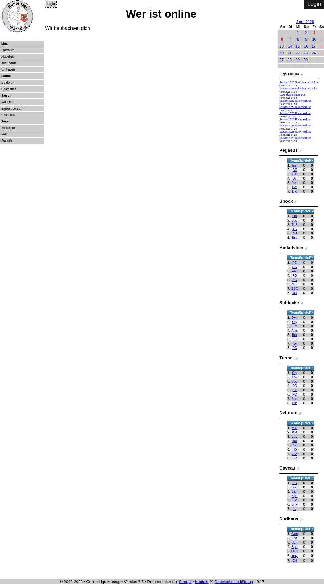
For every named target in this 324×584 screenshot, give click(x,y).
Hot (294, 187)
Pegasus (288, 150)
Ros (295, 445)
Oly (294, 322)
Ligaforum (8, 82)
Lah (294, 491)
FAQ (4, 134)
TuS (294, 224)
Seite (5, 121)
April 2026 (305, 22)
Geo (294, 534)
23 (305, 53)
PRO (294, 551)
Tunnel (286, 357)
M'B (294, 428)
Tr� (294, 556)
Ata (294, 271)
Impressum (8, 128)
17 (313, 46)
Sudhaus (288, 518)
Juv (294, 436)
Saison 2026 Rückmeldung (295, 100)
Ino (294, 441)
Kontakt (201, 581)
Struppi (185, 581)
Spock (286, 201)
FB (294, 275)
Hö (294, 449)
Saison (6, 95)
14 (290, 46)
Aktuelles (7, 56)
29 (297, 60)
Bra (294, 237)
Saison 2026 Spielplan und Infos (298, 82)
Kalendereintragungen (292, 94)
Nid (294, 191)
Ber (294, 335)
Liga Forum (289, 74)
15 (297, 46)
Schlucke (289, 302)
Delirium (288, 412)
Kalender (7, 102)
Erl (295, 560)
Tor (294, 343)
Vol (294, 293)
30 (305, 60)
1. (294, 509)
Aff (295, 170)
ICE (294, 174)
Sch (294, 542)
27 (281, 60)
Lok (294, 377)
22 (297, 53)
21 (289, 53)
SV (294, 454)
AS (294, 229)
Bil (294, 178)
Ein (294, 165)
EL (295, 390)
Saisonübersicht (12, 108)
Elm (294, 326)
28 (289, 60)
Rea (294, 182)
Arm (294, 330)
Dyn (295, 317)
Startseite (7, 50)
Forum (6, 76)
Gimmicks (8, 115)
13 (281, 46)
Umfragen (8, 69)
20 (281, 53)
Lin (294, 216)
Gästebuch (8, 89)
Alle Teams (8, 63)
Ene (295, 538)
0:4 (294, 432)
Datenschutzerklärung (234, 581)
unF (294, 504)
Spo (295, 220)
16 (306, 46)
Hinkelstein (291, 247)
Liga (4, 43)
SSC (294, 288)
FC (294, 262)
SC (294, 267)
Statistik (6, 141)
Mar (294, 284)
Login (51, 4)
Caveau (287, 468)
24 (313, 53)
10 (314, 39)
